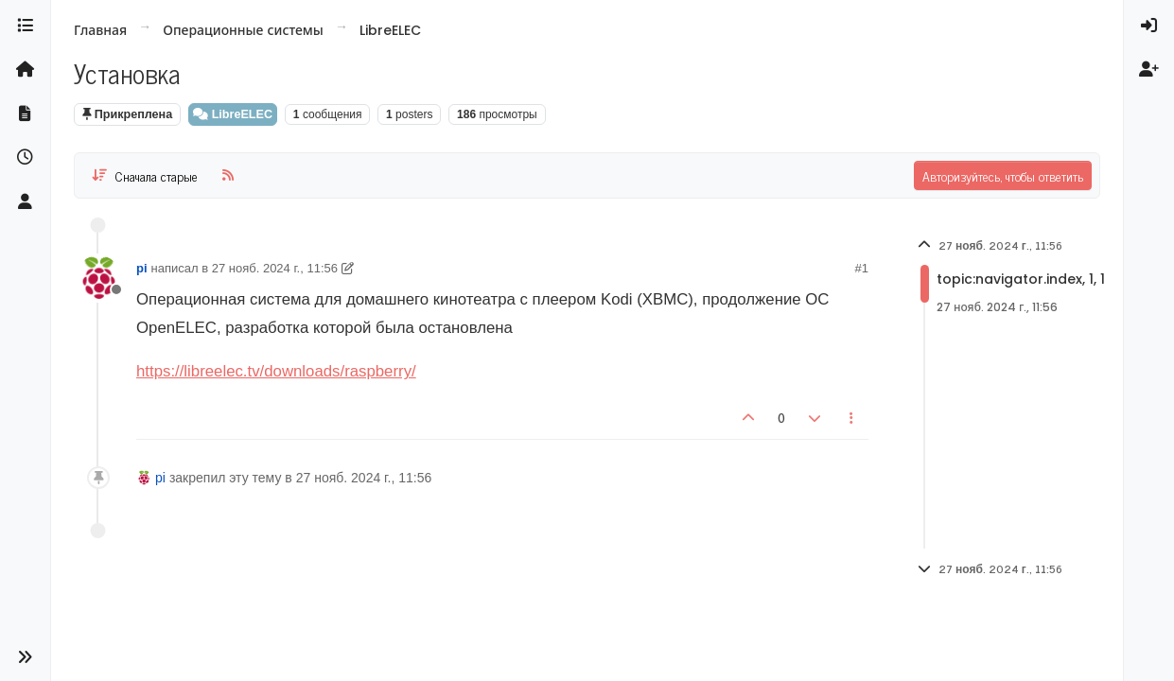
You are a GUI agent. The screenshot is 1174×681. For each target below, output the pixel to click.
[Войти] (1148, 26)
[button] (25, 657)
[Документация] (25, 113)
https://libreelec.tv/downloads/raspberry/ (276, 371)
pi (142, 268)
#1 (861, 268)
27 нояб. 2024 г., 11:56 (275, 268)
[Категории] (25, 26)
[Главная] (25, 69)
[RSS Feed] (228, 175)
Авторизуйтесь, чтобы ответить (1002, 175)
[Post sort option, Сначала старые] (144, 175)
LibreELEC (232, 114)
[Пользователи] (25, 201)
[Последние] (25, 157)
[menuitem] (1148, 26)
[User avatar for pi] (98, 278)
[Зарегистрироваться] (1148, 69)
